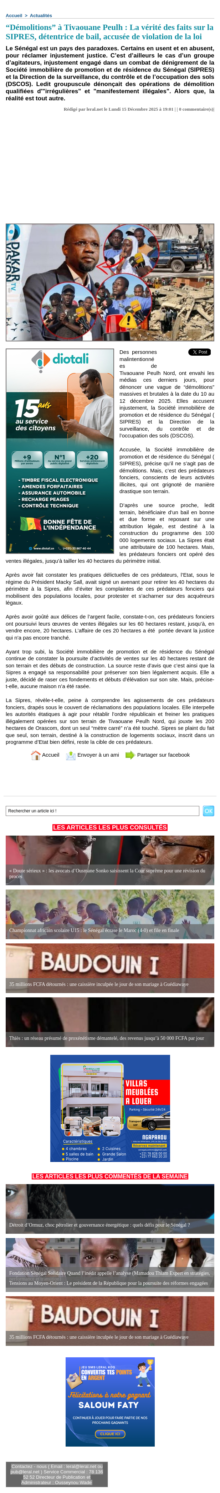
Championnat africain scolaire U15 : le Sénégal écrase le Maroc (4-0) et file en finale (94, 930)
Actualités (41, 15)
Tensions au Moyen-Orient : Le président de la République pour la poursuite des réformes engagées (108, 1283)
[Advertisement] (110, 170)
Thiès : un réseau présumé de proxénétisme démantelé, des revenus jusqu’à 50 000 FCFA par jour (106, 1038)
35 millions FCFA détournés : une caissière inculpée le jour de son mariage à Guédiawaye (99, 984)
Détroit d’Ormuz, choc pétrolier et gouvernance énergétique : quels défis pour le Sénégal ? (99, 1225)
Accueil (14, 15)
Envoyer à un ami (92, 755)
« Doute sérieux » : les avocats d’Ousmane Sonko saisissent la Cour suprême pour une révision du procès (107, 873)
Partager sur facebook (157, 755)
